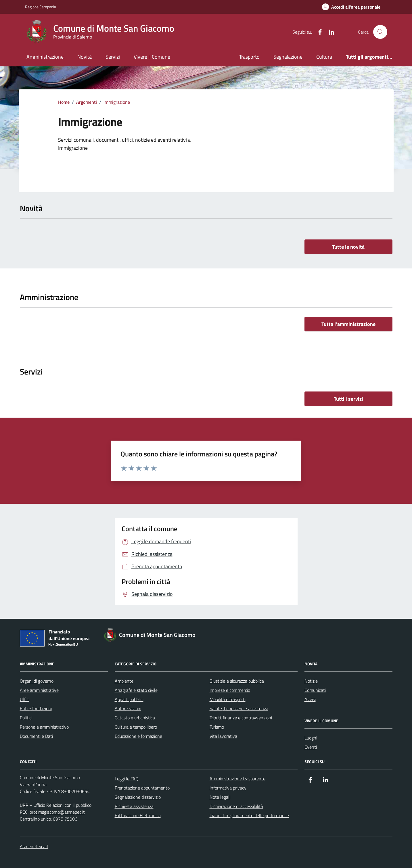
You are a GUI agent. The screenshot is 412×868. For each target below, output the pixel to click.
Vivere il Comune (152, 57)
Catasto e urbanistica (135, 717)
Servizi (113, 57)
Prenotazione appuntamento (142, 787)
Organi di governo (36, 680)
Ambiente (124, 680)
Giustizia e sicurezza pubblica (237, 680)
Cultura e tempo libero (136, 726)
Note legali (220, 797)
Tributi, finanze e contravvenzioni (241, 717)
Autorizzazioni (128, 708)
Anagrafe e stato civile (136, 690)
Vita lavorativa (223, 736)
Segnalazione (287, 57)
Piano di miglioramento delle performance (249, 815)
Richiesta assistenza (134, 806)
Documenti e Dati (36, 736)
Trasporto (249, 57)
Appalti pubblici (129, 699)
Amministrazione (45, 57)
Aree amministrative (39, 690)
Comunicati (315, 690)
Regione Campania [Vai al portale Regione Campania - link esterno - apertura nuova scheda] (40, 7)
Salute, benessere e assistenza (239, 708)
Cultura (324, 57)
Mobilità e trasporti (228, 699)
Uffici (24, 699)
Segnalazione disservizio (138, 797)
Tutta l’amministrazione (348, 324)
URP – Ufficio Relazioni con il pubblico (55, 805)
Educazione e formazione (138, 736)
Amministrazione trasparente (237, 778)
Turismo (217, 726)
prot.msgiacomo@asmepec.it (57, 812)
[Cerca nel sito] (380, 32)
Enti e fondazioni (36, 708)
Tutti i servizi (348, 399)
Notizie (311, 680)
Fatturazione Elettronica (138, 815)
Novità (84, 57)
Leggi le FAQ (127, 778)
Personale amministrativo (44, 726)
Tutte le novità (348, 247)
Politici (26, 717)
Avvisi (310, 699)
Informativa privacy (228, 787)
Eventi (310, 747)
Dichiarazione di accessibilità (236, 806)
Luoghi (310, 737)
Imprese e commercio (230, 690)
